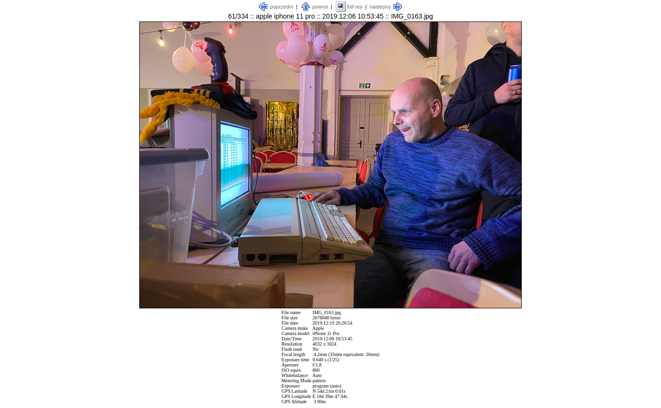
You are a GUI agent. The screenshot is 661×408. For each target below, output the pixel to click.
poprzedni (281, 7)
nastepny (380, 7)
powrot (320, 7)
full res (354, 7)
